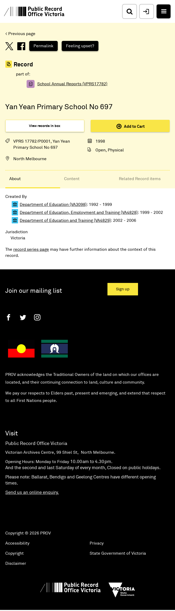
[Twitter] (23, 317)
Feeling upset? (80, 46)
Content (72, 179)
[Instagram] (37, 317)
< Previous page (20, 34)
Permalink (43, 46)
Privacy (97, 543)
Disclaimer (15, 563)
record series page (31, 249)
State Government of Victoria (118, 553)
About (15, 179)
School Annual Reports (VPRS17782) (72, 84)
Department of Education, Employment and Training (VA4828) (79, 212)
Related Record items (140, 179)
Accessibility (17, 543)
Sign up (123, 289)
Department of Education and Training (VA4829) (65, 220)
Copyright (14, 553)
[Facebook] (8, 317)
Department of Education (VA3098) (53, 204)
